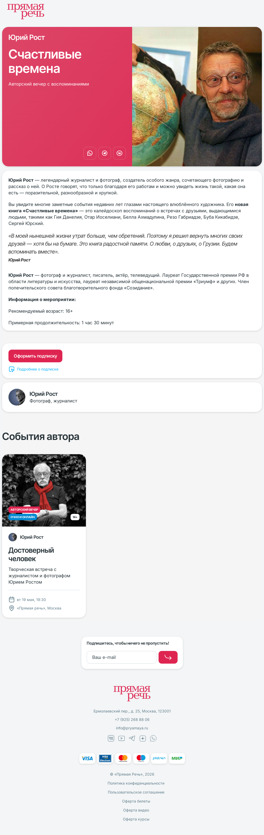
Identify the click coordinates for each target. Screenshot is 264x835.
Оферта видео (136, 810)
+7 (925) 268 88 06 (132, 719)
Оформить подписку (35, 356)
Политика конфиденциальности (136, 783)
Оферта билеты (136, 801)
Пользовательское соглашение (136, 792)
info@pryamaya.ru (132, 728)
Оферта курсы (136, 819)
